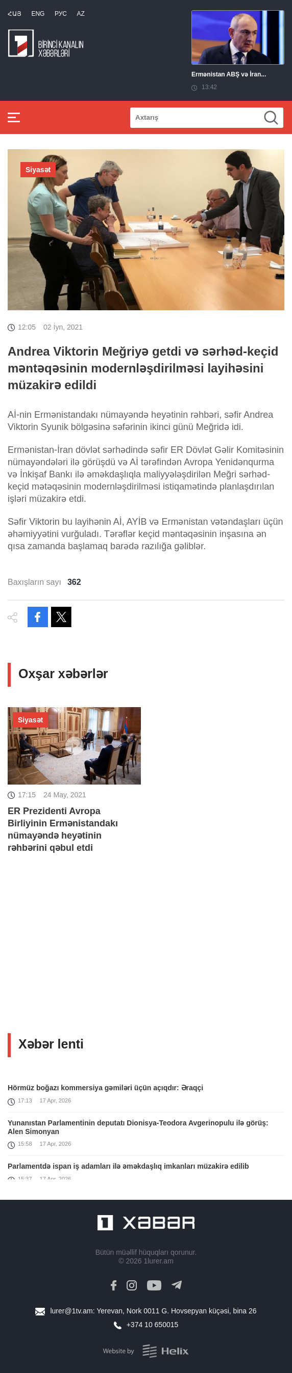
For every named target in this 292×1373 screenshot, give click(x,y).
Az (80, 13)
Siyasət (38, 170)
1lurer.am (158, 1261)
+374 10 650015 (153, 1325)
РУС (61, 13)
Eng (37, 13)
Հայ (14, 13)
